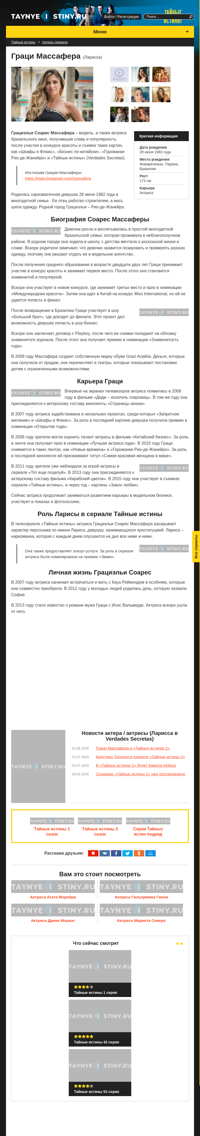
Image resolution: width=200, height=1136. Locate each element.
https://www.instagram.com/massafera (58, 178)
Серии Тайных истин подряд (150, 833)
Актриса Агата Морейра (53, 899)
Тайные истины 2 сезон (100, 833)
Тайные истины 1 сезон (50, 833)
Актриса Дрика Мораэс (53, 922)
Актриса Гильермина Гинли (141, 899)
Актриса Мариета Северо (141, 922)
